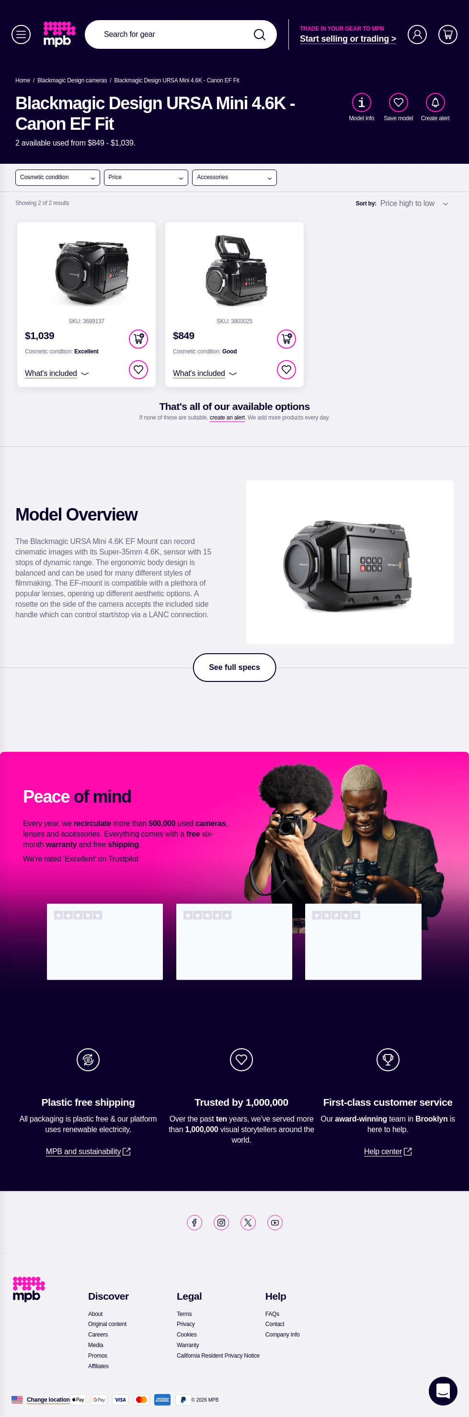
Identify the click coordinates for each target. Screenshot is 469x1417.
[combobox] (181, 34)
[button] (138, 339)
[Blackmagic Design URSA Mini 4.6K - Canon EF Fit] (176, 80)
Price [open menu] (146, 177)
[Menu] (21, 34)
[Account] (417, 34)
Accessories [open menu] (235, 177)
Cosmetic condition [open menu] (58, 177)
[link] (60, 34)
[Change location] (48, 1399)
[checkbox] (398, 102)
